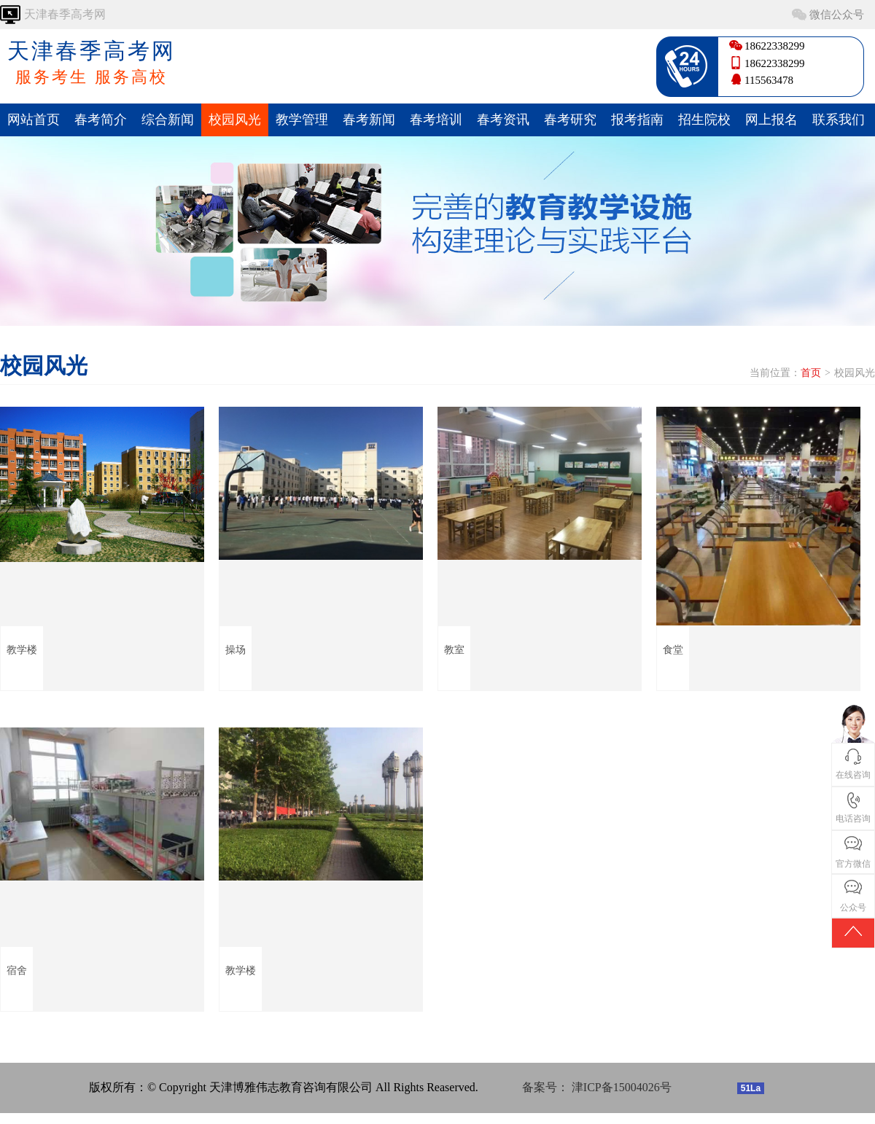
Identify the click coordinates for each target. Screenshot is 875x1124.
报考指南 (637, 119)
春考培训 (436, 119)
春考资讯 (503, 119)
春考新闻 (369, 119)
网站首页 (33, 119)
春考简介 (100, 119)
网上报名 (771, 119)
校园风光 (235, 119)
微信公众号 (836, 14)
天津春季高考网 (91, 63)
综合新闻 (167, 119)
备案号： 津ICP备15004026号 (597, 1087)
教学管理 (302, 119)
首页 (811, 372)
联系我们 (838, 119)
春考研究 (570, 119)
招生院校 (704, 119)
